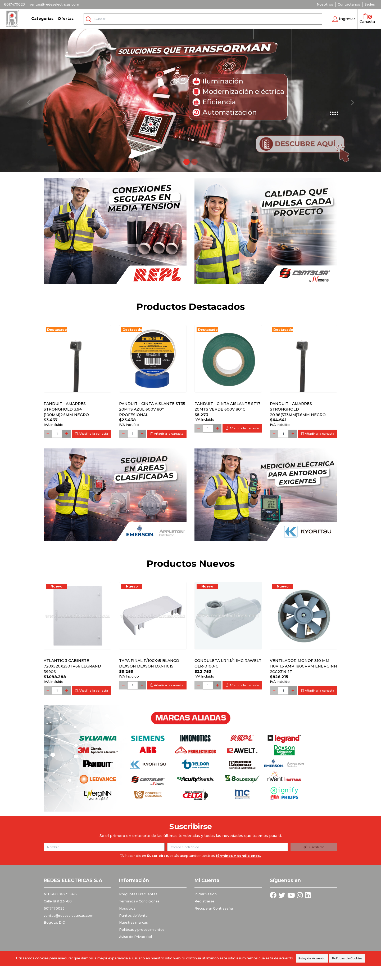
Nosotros (325, 4)
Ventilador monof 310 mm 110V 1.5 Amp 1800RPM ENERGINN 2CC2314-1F (303, 666)
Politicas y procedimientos (142, 930)
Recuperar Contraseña (213, 908)
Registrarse (204, 901)
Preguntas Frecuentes (138, 894)
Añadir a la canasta (91, 433)
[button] (343, 19)
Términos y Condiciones (139, 901)
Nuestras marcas (133, 922)
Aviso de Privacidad (135, 937)
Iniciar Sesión (205, 894)
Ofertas (66, 18)
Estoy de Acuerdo (311, 958)
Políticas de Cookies (347, 958)
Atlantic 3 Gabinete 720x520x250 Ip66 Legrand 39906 (72, 666)
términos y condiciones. (238, 856)
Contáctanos (349, 4)
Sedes (370, 4)
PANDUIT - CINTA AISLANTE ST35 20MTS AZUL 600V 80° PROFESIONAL (152, 409)
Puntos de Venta (133, 916)
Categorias (42, 18)
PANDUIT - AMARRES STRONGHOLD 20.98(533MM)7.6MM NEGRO (298, 409)
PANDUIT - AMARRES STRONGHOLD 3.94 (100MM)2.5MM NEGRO (66, 409)
